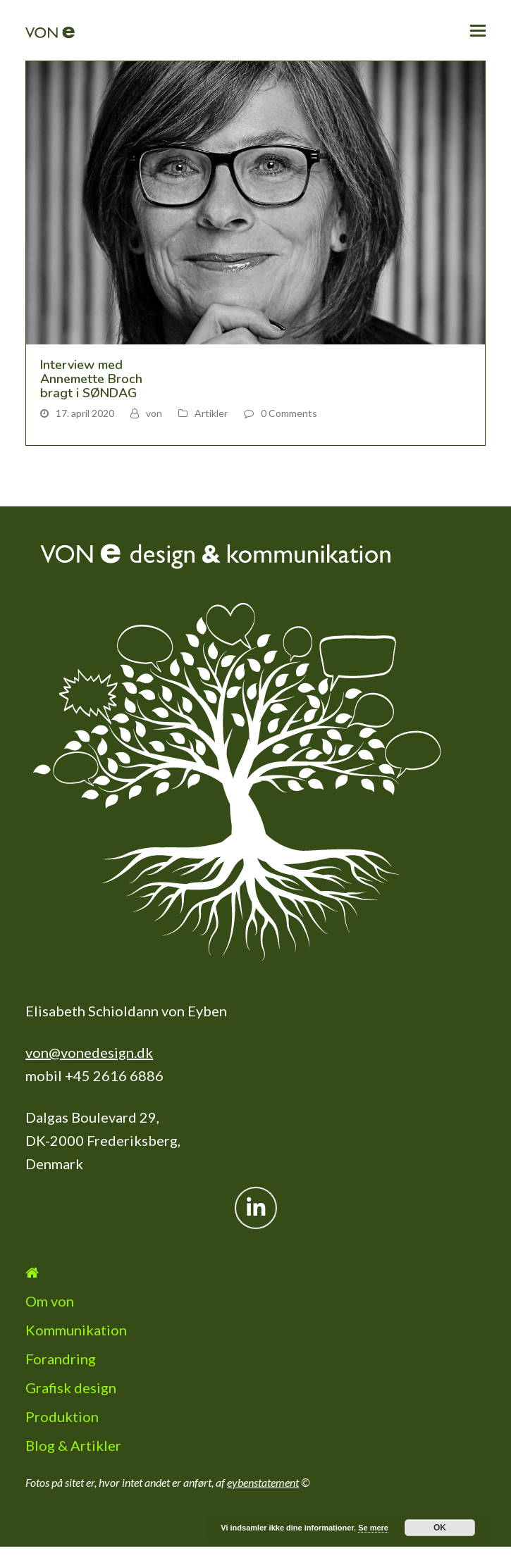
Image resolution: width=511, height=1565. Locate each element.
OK (439, 1528)
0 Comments (289, 413)
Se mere (373, 1527)
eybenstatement (263, 1482)
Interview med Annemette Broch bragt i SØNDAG (91, 378)
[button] (478, 30)
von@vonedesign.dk (89, 1052)
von (154, 413)
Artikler (211, 413)
